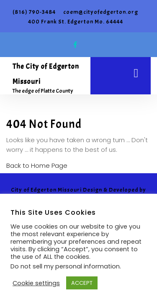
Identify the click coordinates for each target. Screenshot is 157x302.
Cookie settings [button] (36, 283)
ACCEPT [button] (82, 283)
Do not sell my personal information (65, 266)
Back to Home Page (36, 165)
